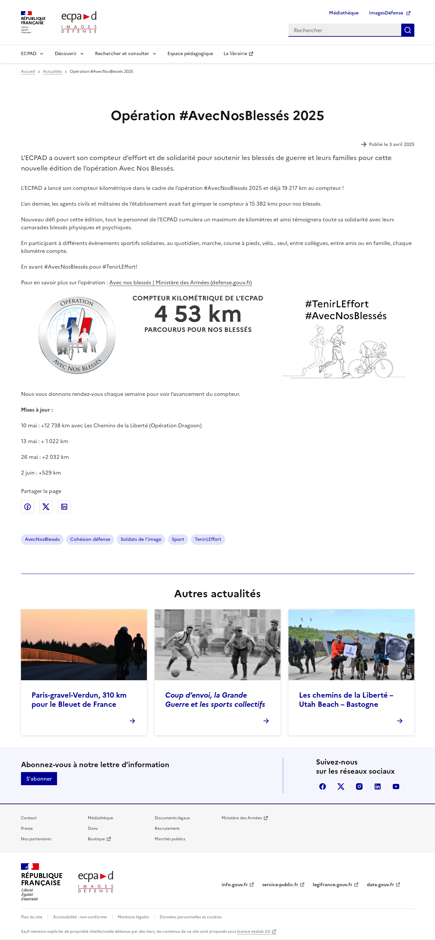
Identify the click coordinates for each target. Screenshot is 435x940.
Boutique (96, 839)
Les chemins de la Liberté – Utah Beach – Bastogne (346, 700)
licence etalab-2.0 (253, 931)
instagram (359, 786)
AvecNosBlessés (42, 539)
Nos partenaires (36, 839)
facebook (322, 786)
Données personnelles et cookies (191, 917)
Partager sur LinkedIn (64, 506)
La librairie (235, 53)
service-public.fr (280, 884)
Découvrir (66, 53)
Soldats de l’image (141, 539)
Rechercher (407, 30)
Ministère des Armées (242, 818)
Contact (29, 818)
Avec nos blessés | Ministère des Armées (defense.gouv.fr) (180, 282)
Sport (178, 539)
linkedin (377, 786)
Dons (93, 828)
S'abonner (39, 779)
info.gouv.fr (235, 884)
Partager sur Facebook (27, 506)
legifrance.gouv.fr (332, 884)
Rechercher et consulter (122, 53)
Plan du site (31, 917)
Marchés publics (170, 839)
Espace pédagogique (190, 53)
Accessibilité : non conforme (80, 917)
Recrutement (167, 828)
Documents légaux (172, 818)
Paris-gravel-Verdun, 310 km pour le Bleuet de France (79, 700)
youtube (396, 786)
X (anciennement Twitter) (340, 786)
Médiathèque (344, 13)
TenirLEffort (208, 539)
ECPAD (28, 53)
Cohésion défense (90, 539)
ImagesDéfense (386, 13)
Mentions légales (133, 917)
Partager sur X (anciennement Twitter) (45, 506)
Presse (27, 828)
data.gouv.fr (380, 884)
